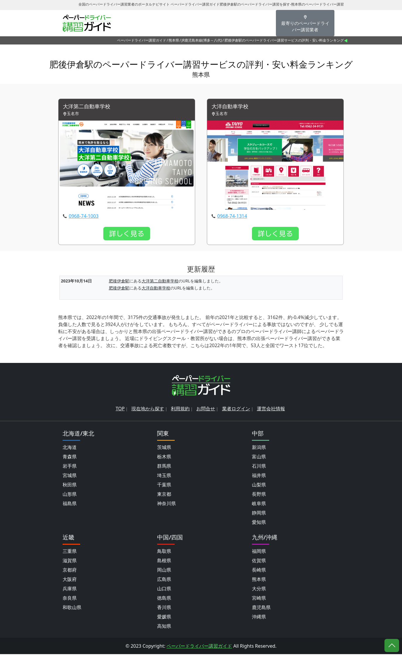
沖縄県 (259, 617)
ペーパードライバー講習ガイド (141, 40)
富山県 (259, 457)
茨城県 (164, 448)
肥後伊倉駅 (119, 281)
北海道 (70, 448)
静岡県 (259, 513)
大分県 (259, 589)
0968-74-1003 (84, 216)
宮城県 (70, 476)
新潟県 (259, 448)
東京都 (164, 495)
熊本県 (174, 40)
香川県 (164, 608)
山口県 (164, 589)
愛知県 (259, 523)
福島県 (70, 504)
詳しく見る (126, 234)
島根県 (164, 561)
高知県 (164, 627)
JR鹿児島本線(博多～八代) (202, 40)
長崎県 (259, 570)
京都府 (70, 570)
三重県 (70, 552)
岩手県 (70, 467)
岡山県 (164, 570)
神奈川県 (166, 504)
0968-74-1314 (232, 216)
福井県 (259, 476)
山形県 (70, 495)
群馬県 (164, 467)
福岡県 (259, 552)
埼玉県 (164, 476)
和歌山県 (72, 608)
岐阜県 (259, 504)
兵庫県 (70, 589)
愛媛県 (164, 617)
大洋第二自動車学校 (89, 107)
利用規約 (180, 409)
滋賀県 (70, 561)
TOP (120, 409)
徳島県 (164, 599)
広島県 (164, 580)
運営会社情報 (271, 409)
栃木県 (164, 457)
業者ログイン (236, 409)
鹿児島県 (261, 608)
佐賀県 (259, 561)
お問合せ (205, 409)
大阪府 (70, 580)
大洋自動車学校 (232, 107)
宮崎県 (259, 599)
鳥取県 (164, 552)
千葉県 (164, 485)
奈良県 (70, 599)
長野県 (259, 495)
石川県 (259, 467)
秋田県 (70, 485)
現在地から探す (147, 409)
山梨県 (259, 485)
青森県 (70, 457)
